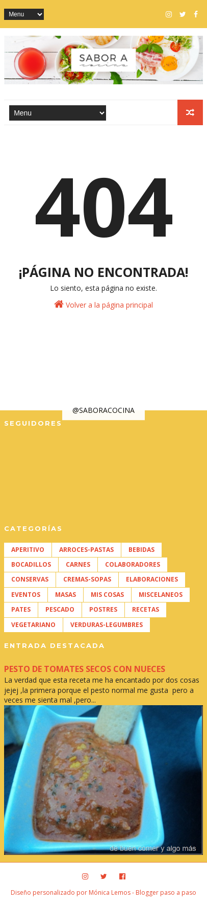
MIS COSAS (107, 594)
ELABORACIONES (152, 579)
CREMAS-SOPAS (87, 579)
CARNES (78, 564)
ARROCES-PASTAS (86, 549)
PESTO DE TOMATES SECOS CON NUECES (84, 669)
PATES (21, 609)
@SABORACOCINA (103, 410)
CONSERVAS (29, 579)
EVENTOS (25, 594)
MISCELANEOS (161, 594)
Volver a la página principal (103, 304)
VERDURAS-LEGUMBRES (106, 624)
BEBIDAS (141, 549)
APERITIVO (27, 549)
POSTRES (103, 609)
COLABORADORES (132, 564)
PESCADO (59, 609)
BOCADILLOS (31, 564)
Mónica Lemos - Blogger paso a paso (142, 892)
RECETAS (145, 609)
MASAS (65, 594)
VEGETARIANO (33, 624)
